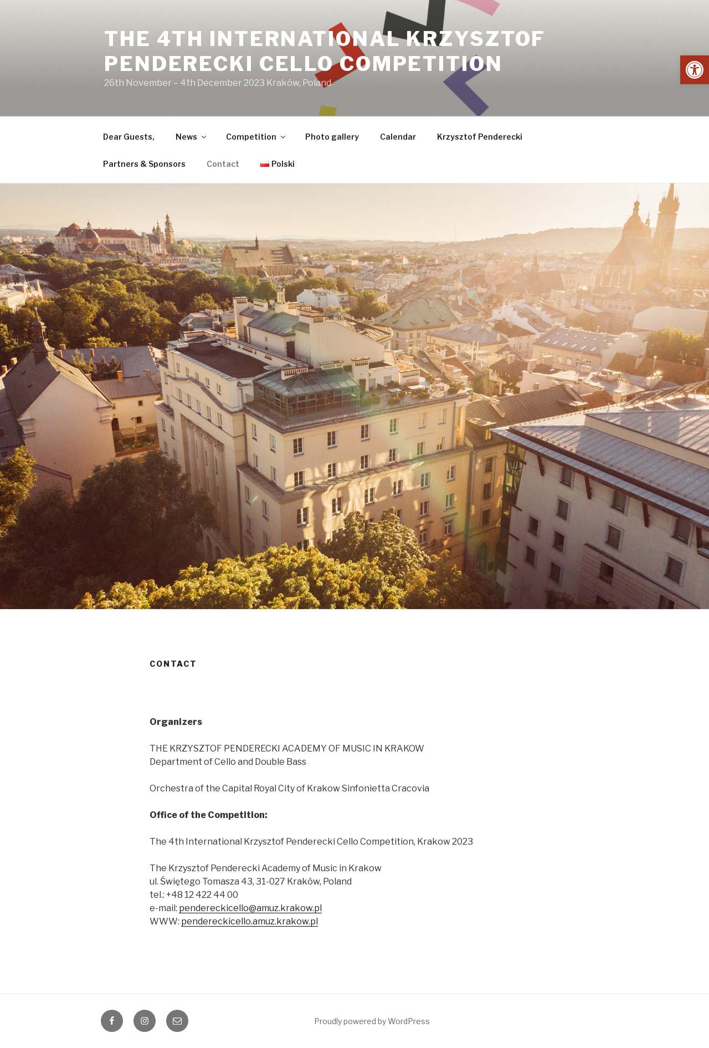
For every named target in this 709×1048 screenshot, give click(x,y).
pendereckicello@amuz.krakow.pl (250, 908)
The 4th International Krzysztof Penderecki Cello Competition (325, 51)
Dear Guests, (129, 136)
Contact (223, 163)
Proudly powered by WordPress (372, 1021)
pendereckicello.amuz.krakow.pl (249, 921)
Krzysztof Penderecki (479, 136)
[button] (694, 69)
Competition (256, 136)
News (192, 136)
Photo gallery (332, 136)
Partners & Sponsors (144, 163)
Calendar (398, 136)
